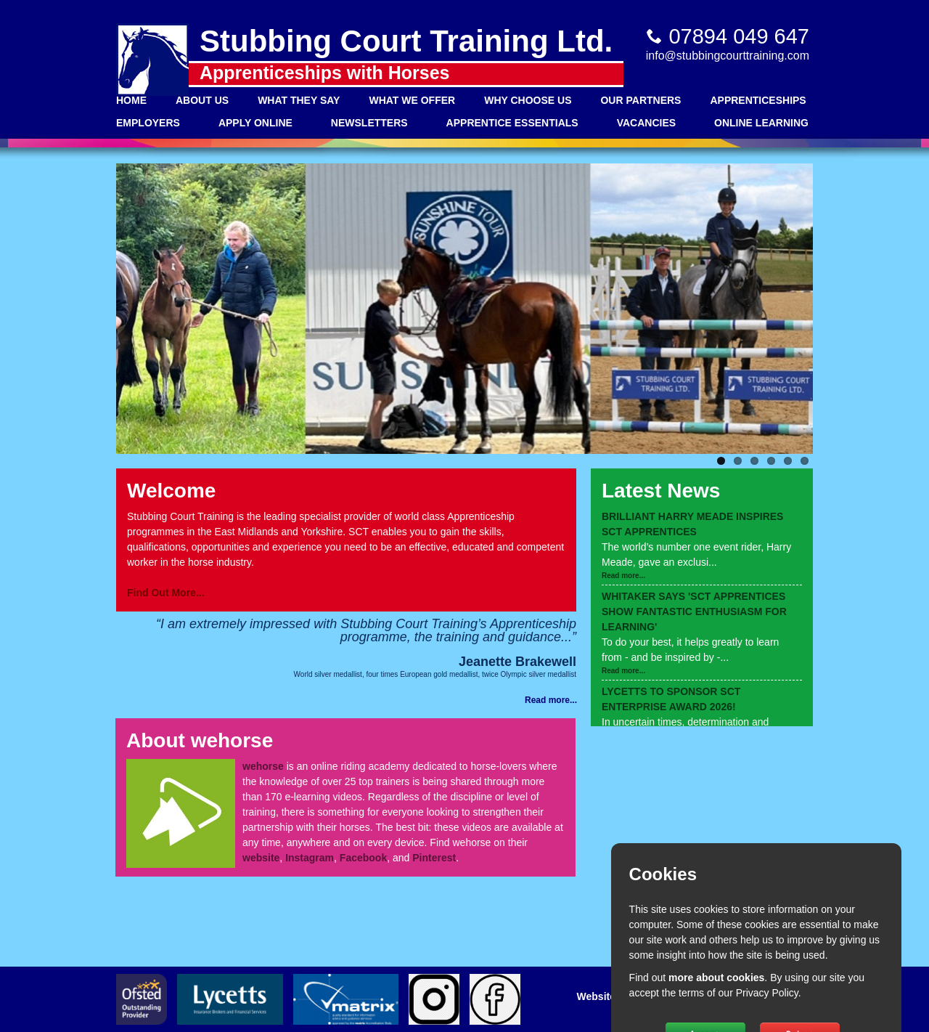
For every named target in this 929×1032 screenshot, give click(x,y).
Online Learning (761, 123)
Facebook (363, 858)
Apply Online (255, 123)
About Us (202, 100)
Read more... (623, 576)
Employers (148, 123)
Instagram (309, 858)
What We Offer (412, 100)
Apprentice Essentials (512, 123)
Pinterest (434, 858)
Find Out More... (166, 592)
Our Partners (640, 100)
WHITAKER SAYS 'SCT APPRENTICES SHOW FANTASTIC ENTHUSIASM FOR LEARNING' (694, 611)
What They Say (299, 100)
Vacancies (646, 123)
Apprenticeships (758, 100)
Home (131, 100)
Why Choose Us (527, 100)
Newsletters (369, 123)
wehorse (263, 766)
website (260, 858)
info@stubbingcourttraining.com (727, 55)
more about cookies (716, 977)
